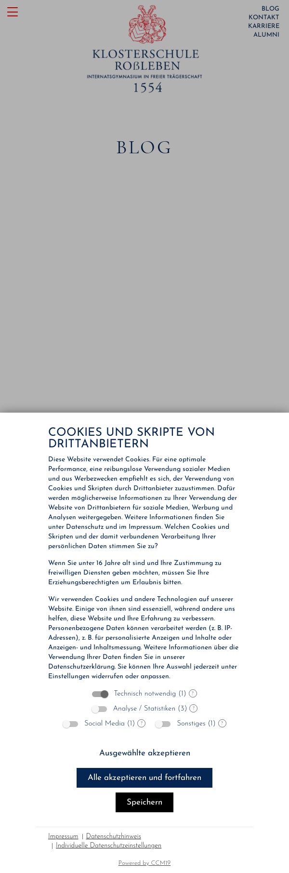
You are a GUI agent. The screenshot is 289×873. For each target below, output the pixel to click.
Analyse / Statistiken (144, 708)
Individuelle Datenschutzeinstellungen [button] (108, 845)
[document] (144, 554)
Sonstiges (191, 723)
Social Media (104, 723)
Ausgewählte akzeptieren (144, 753)
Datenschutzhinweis (113, 836)
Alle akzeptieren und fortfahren (144, 778)
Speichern (144, 802)
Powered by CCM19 (144, 863)
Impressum (63, 836)
